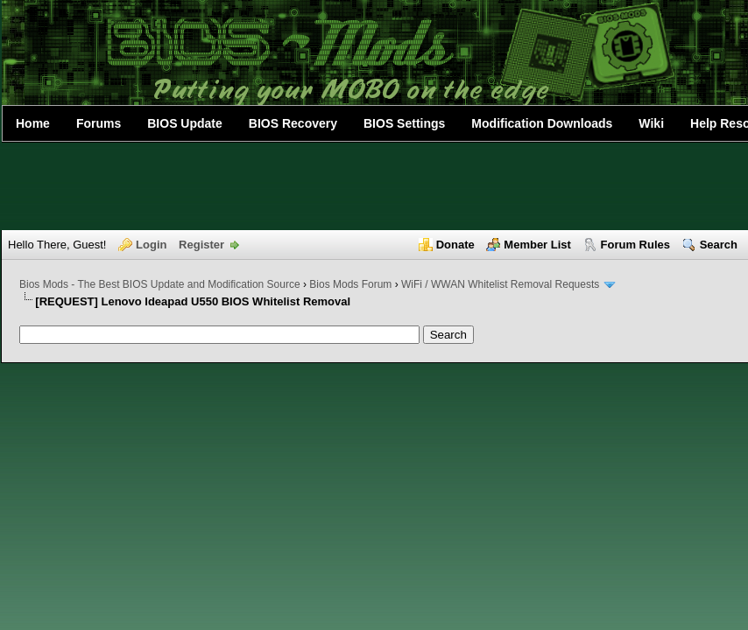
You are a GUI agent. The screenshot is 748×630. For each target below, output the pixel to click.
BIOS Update (184, 123)
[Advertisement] (374, 186)
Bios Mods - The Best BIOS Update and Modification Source (159, 284)
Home (33, 123)
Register (201, 244)
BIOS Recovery (293, 123)
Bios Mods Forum (350, 284)
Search (718, 244)
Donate (455, 244)
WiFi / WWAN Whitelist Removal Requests (500, 284)
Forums (98, 123)
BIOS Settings (404, 123)
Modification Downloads (541, 123)
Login (151, 244)
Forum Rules (635, 244)
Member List (537, 244)
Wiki (651, 123)
